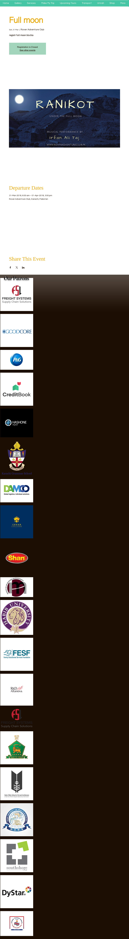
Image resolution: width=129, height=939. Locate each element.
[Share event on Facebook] (10, 267)
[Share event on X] (17, 267)
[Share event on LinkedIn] (23, 267)
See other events (27, 50)
